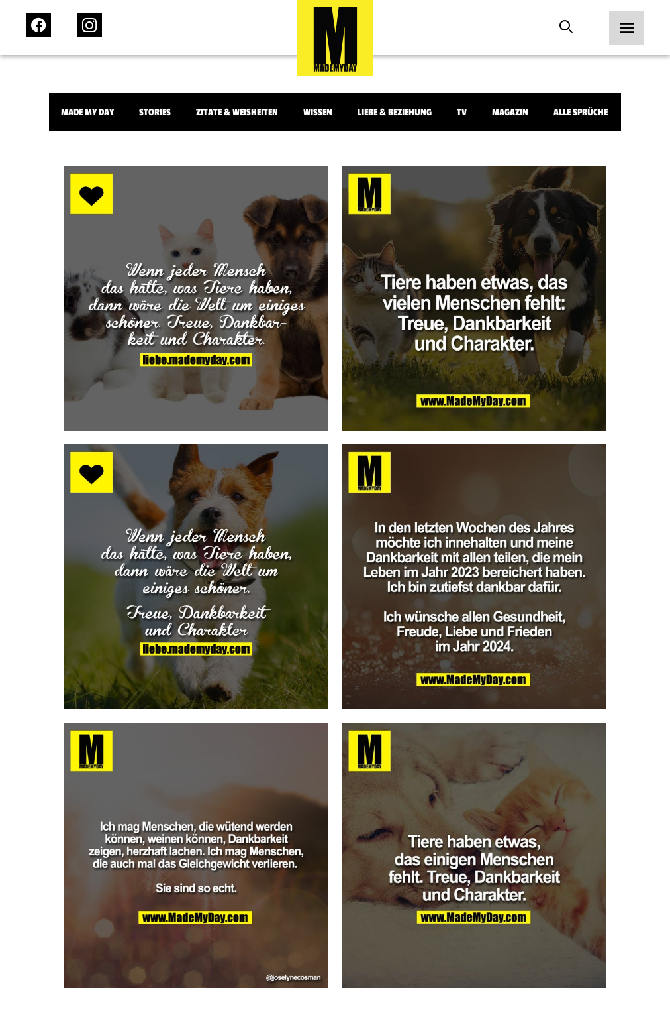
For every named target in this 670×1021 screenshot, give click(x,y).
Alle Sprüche (580, 112)
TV (462, 112)
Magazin (510, 112)
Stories (155, 112)
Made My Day (87, 112)
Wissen (317, 112)
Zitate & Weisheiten (237, 112)
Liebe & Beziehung (395, 112)
